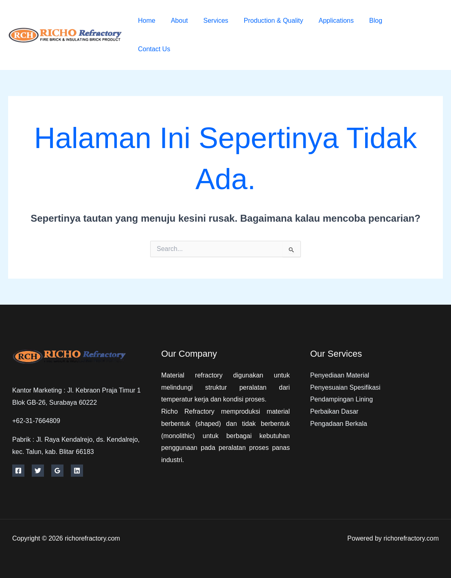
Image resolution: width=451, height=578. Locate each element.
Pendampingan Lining (341, 399)
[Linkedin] (77, 471)
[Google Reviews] (57, 471)
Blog (362, 20)
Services (209, 20)
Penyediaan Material (340, 375)
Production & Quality (265, 20)
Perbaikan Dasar (334, 411)
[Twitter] (425, 29)
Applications (325, 20)
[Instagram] (413, 41)
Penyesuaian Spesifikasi (345, 387)
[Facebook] (407, 29)
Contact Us (153, 49)
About (175, 20)
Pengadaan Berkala (339, 423)
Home (145, 20)
